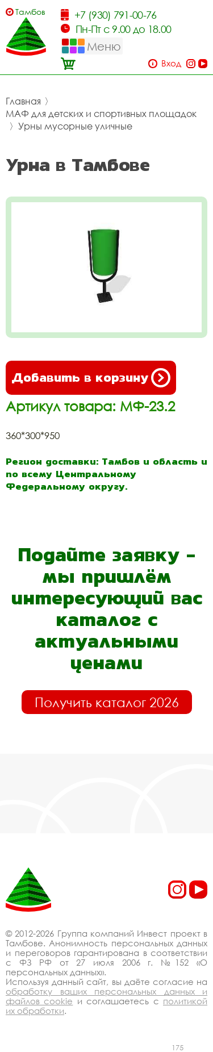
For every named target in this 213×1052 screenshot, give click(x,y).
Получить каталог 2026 (107, 702)
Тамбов (30, 11)
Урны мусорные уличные (75, 126)
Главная (23, 101)
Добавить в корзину (90, 377)
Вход (171, 63)
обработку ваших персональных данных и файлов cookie (106, 996)
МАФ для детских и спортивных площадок (101, 113)
